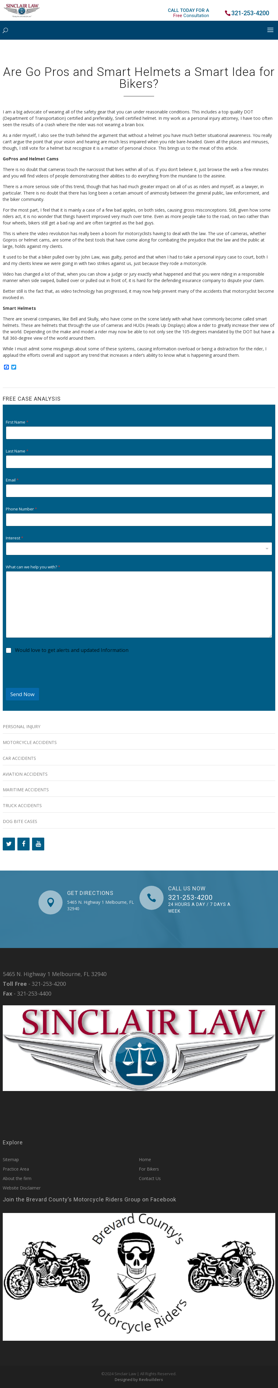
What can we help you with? (33, 567)
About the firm (17, 1178)
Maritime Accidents (26, 789)
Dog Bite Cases (20, 821)
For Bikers (149, 1169)
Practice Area (16, 1169)
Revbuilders (151, 1379)
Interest (14, 538)
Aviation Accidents (25, 774)
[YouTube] (38, 844)
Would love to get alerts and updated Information (71, 650)
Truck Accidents (22, 805)
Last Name (17, 451)
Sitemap (11, 1159)
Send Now (22, 694)
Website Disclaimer (22, 1188)
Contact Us (150, 1178)
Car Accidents (19, 758)
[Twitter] (9, 844)
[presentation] (52, 684)
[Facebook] (23, 844)
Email (12, 480)
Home (145, 1159)
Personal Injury (21, 726)
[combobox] (139, 548)
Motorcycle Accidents (30, 742)
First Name (17, 422)
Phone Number (21, 509)
